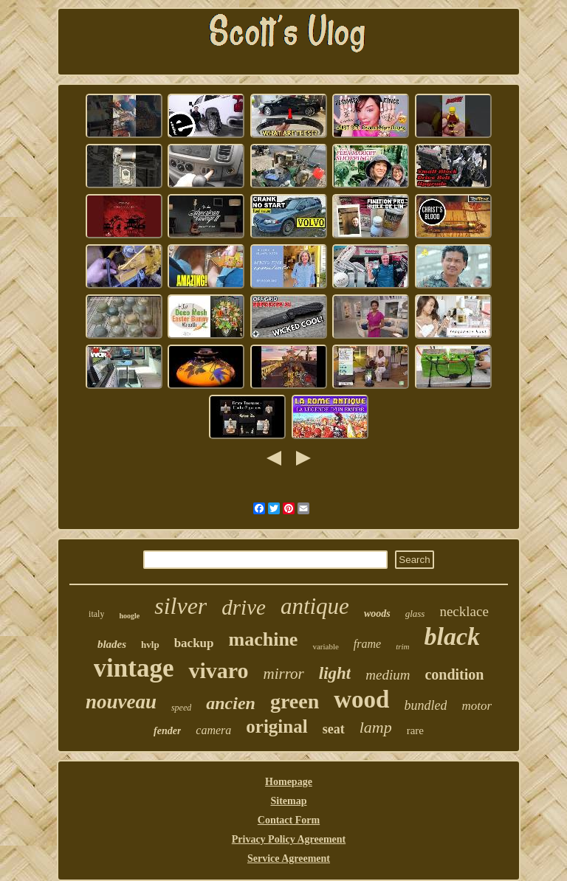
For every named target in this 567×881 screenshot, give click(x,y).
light (335, 673)
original (276, 726)
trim (402, 646)
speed (181, 707)
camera (213, 730)
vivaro (218, 670)
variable (325, 646)
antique (315, 606)
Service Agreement (288, 858)
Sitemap (288, 800)
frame (367, 644)
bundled (425, 705)
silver (180, 605)
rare (415, 730)
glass (415, 613)
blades (111, 644)
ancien (230, 703)
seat (334, 729)
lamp (376, 727)
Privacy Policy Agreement (289, 839)
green (294, 701)
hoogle (129, 616)
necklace (463, 611)
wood (361, 699)
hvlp (150, 644)
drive (243, 607)
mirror (284, 674)
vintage (134, 668)
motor (476, 706)
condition (454, 674)
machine (263, 639)
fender (167, 730)
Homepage (288, 781)
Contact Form (289, 820)
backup (194, 643)
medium (387, 675)
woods (377, 613)
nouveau (121, 702)
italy (96, 614)
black (453, 636)
